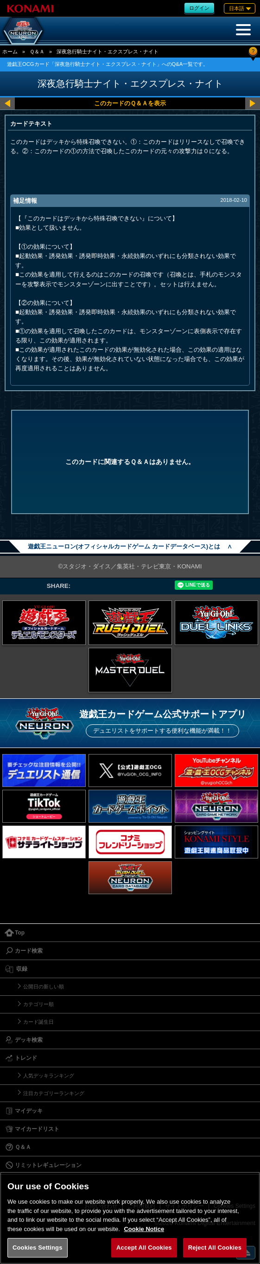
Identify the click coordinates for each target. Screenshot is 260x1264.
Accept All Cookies (144, 1247)
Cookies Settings (38, 1247)
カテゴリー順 (38, 1004)
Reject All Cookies (214, 1247)
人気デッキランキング (48, 1075)
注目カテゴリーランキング (53, 1093)
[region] (130, 1218)
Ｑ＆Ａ (37, 51)
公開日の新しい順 (43, 986)
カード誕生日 (38, 1022)
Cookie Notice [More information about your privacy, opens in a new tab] (144, 1228)
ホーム (10, 51)
